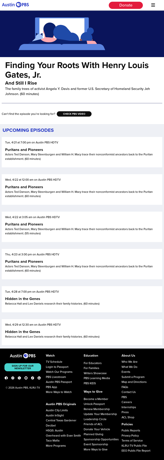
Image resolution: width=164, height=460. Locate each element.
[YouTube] (26, 379)
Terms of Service (132, 440)
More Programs (56, 446)
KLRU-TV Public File (134, 446)
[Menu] (153, 5)
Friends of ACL (93, 424)
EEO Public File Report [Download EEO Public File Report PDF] (136, 450)
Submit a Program (133, 377)
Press (125, 412)
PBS (124, 397)
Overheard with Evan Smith (63, 435)
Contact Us (129, 392)
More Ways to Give (96, 449)
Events (126, 372)
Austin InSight (55, 415)
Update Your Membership (100, 414)
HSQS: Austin (54, 430)
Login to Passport (57, 367)
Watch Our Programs (59, 372)
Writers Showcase (95, 373)
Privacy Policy (130, 435)
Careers (127, 402)
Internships (129, 407)
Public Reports (131, 430)
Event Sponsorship (96, 444)
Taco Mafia (52, 440)
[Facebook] (6, 379)
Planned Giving (93, 434)
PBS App (51, 387)
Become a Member (96, 399)
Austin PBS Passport (59, 382)
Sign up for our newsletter (23, 367)
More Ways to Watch (59, 392)
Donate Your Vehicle (97, 429)
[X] (19, 379)
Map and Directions (134, 382)
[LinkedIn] (39, 379)
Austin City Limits (57, 410)
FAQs (125, 387)
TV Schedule (54, 362)
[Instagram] (13, 379)
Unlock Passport (94, 404)
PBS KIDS (90, 383)
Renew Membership (97, 409)
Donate (125, 5)
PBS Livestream (56, 377)
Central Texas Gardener (61, 420)
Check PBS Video (74, 113)
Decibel (51, 425)
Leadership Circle (95, 419)
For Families (91, 368)
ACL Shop (128, 417)
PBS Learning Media (97, 378)
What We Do (129, 367)
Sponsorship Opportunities (101, 439)
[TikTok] (32, 379)
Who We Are (130, 362)
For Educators (93, 363)
